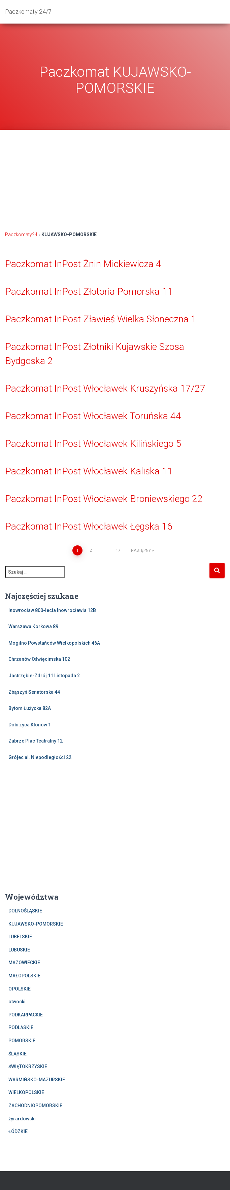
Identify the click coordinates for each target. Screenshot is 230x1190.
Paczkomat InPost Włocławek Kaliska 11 (89, 471)
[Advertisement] (115, 177)
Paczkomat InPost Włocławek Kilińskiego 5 (93, 443)
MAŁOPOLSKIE (24, 975)
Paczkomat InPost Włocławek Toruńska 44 (93, 416)
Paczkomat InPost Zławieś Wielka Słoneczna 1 (100, 319)
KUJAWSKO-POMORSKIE (35, 924)
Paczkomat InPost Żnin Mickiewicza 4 (83, 263)
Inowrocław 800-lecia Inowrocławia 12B (52, 610)
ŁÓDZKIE (18, 1131)
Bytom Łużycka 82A (29, 708)
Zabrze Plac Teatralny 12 (35, 741)
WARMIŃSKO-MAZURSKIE (36, 1079)
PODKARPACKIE (25, 1014)
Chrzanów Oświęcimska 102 (39, 659)
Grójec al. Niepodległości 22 (39, 757)
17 (118, 550)
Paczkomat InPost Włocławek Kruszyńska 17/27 (105, 388)
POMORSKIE (21, 1040)
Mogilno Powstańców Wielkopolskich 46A (54, 643)
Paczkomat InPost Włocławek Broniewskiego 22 (104, 498)
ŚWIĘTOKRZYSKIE (27, 1066)
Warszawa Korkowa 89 (33, 626)
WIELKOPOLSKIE (26, 1092)
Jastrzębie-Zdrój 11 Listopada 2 (44, 675)
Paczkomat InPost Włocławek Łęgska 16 (88, 526)
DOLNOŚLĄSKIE (25, 910)
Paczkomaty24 (21, 234)
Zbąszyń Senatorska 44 (34, 692)
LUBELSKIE (20, 936)
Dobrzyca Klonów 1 (29, 724)
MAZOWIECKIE (24, 962)
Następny (141, 550)
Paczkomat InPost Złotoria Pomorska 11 (89, 291)
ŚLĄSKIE (17, 1053)
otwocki (17, 1001)
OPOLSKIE (19, 988)
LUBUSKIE (19, 949)
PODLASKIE (20, 1027)
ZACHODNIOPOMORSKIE (35, 1105)
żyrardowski (22, 1118)
